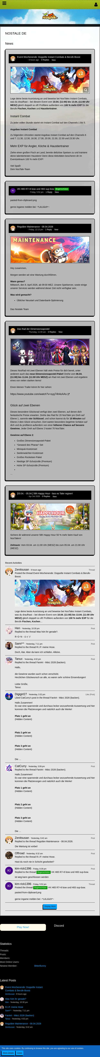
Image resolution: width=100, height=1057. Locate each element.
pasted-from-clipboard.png (23, 200)
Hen (17, 628)
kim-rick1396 (22, 192)
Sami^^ (19, 643)
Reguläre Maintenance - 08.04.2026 (35, 226)
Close (19, 1053)
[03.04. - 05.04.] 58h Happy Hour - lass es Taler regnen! (45, 493)
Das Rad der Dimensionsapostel (33, 329)
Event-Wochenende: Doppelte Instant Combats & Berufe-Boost (48, 57)
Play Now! (23, 927)
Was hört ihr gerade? (46, 631)
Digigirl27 (21, 694)
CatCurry (20, 766)
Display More (50, 906)
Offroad (20, 853)
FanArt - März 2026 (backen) (50, 662)
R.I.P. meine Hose (45, 647)
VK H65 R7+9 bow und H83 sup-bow (35, 189)
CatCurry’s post (28, 697)
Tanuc (19, 658)
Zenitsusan (22, 60)
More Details (8, 1053)
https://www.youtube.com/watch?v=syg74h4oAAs (38, 394)
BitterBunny (40, 966)
